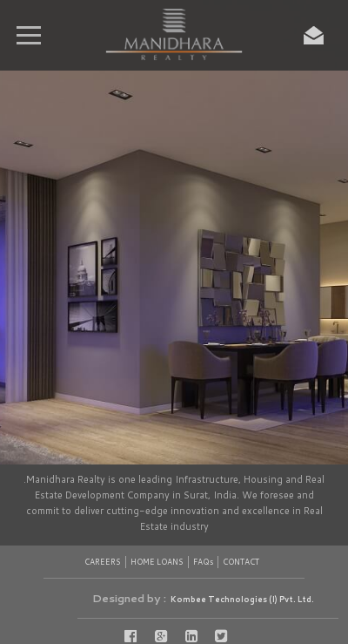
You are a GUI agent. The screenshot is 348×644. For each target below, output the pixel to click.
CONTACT (241, 561)
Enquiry (313, 35)
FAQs (203, 561)
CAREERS (102, 561)
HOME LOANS (157, 561)
